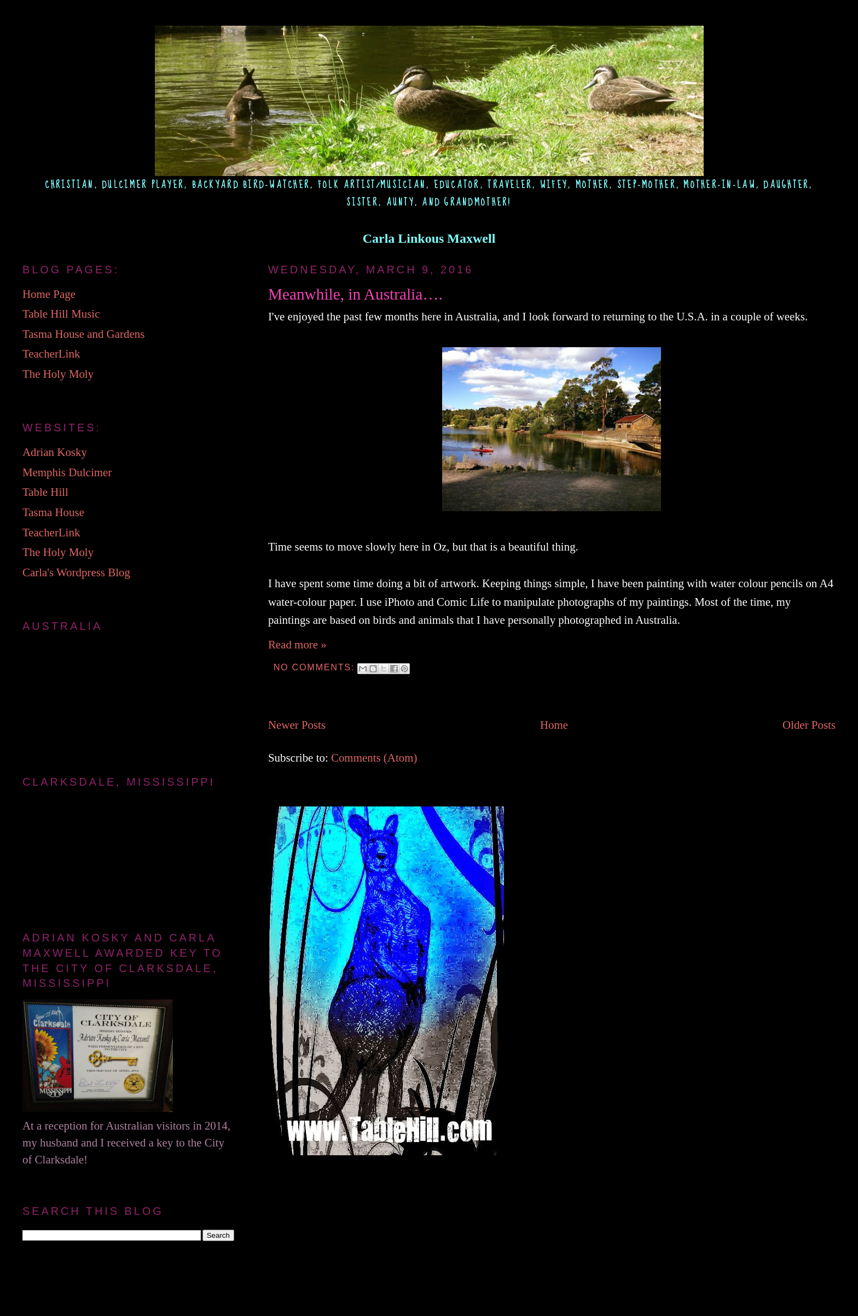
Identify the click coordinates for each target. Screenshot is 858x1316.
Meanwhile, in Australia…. (355, 294)
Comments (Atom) (374, 757)
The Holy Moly (58, 374)
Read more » (297, 644)
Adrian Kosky (54, 452)
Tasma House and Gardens (83, 334)
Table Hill (45, 492)
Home (554, 725)
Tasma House (53, 512)
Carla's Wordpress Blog (76, 572)
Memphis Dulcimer (67, 472)
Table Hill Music (61, 313)
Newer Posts (297, 725)
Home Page (49, 294)
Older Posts (809, 725)
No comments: (316, 667)
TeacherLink (51, 353)
